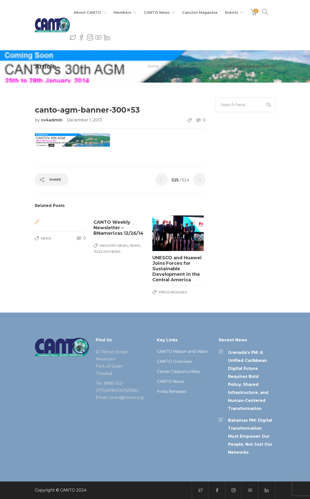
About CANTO (87, 12)
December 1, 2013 (84, 120)
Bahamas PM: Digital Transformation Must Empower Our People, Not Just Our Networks (250, 436)
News (46, 238)
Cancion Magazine (200, 12)
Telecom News (107, 251)
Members (122, 12)
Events (231, 12)
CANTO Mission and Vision (182, 351)
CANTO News (157, 12)
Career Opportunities (178, 371)
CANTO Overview (174, 361)
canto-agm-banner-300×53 (190, 66)
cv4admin (52, 120)
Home (153, 66)
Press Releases (173, 292)
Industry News (114, 245)
